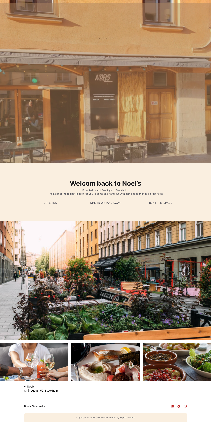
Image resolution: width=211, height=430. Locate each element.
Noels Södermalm (34, 406)
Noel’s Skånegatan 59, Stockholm (41, 388)
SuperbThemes (127, 417)
